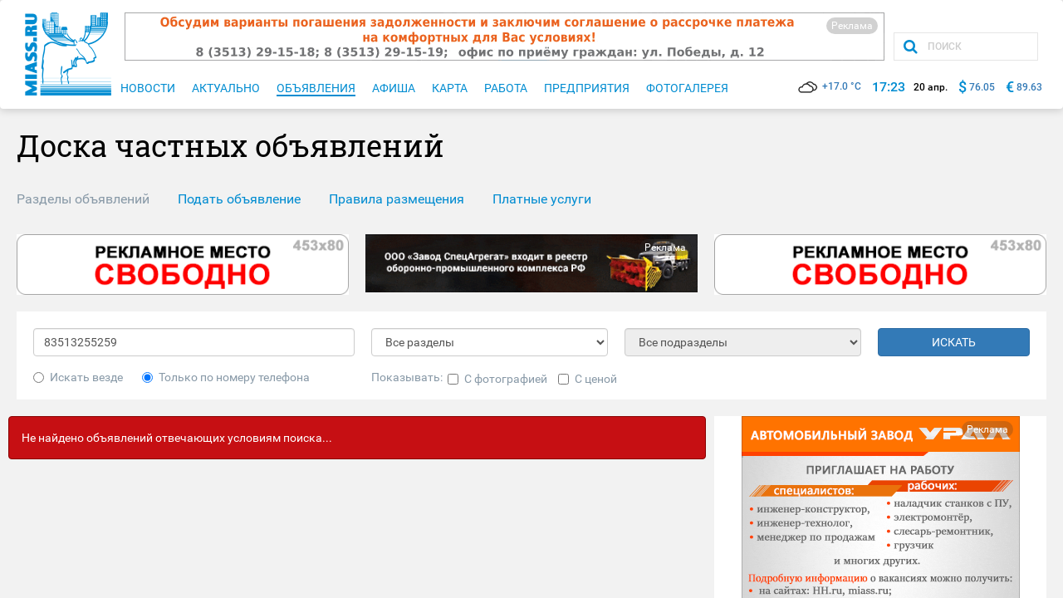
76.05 (982, 87)
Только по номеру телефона (226, 377)
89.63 (1029, 87)
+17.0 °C (829, 86)
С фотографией (497, 378)
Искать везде (78, 377)
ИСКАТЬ (954, 342)
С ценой (587, 378)
